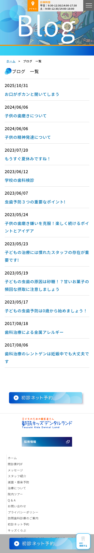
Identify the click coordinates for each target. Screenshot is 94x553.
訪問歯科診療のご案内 (23, 518)
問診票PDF (15, 464)
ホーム (11, 61)
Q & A (12, 500)
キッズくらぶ (17, 530)
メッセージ (15, 470)
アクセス (33, 5)
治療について (17, 488)
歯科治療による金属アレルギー (34, 332)
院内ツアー (15, 494)
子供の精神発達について (28, 137)
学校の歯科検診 (19, 180)
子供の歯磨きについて (26, 115)
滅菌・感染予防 (18, 482)
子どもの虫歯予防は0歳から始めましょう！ (46, 310)
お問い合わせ (17, 506)
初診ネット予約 (18, 524)
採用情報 (30, 441)
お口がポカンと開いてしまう (32, 94)
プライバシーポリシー (23, 512)
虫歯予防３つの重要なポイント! (35, 202)
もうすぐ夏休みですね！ (28, 158)
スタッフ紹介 (17, 476)
